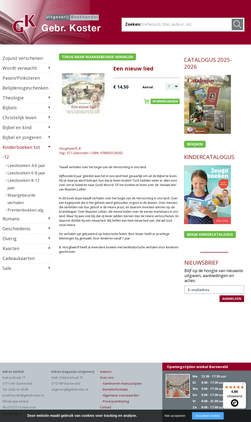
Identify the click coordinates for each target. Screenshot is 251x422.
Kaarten (10, 248)
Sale (6, 268)
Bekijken (195, 144)
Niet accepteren (175, 416)
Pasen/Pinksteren (21, 78)
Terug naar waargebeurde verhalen (97, 56)
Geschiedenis (16, 229)
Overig (9, 238)
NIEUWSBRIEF (201, 262)
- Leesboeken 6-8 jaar (25, 173)
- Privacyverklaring (115, 401)
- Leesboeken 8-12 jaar (22, 184)
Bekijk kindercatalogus (210, 234)
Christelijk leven (19, 117)
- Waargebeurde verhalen (20, 198)
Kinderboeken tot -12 (21, 152)
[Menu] (243, 385)
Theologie (13, 98)
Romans (11, 219)
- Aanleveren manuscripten (121, 383)
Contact (105, 407)
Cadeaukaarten (18, 258)
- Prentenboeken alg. (24, 210)
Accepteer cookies (208, 416)
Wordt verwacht (19, 68)
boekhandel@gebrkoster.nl (23, 395)
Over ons (107, 377)
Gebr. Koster (57, 24)
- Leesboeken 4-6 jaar (25, 165)
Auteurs (106, 371)
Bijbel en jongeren (21, 137)
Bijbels (9, 108)
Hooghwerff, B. (70, 148)
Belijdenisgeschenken (25, 88)
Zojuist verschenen (22, 58)
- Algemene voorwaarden (120, 395)
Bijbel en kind (16, 127)
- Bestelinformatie (114, 389)
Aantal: (148, 87)
